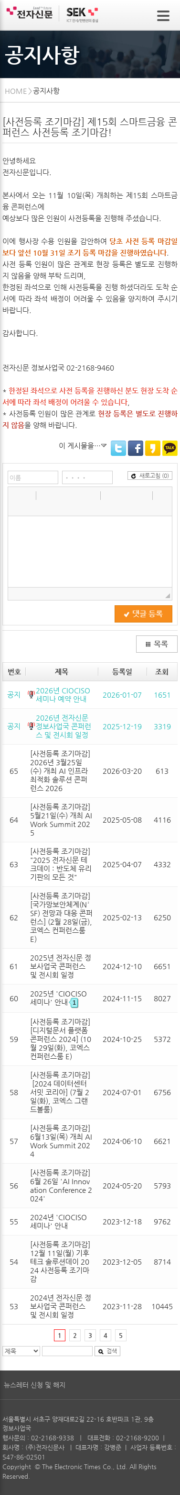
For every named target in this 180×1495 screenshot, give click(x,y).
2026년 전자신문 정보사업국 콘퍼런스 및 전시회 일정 (63, 726)
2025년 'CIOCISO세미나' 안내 (58, 997)
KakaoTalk (170, 448)
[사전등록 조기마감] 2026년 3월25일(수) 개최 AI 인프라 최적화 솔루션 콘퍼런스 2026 (60, 770)
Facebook (135, 448)
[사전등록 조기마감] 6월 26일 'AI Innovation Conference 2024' (61, 1185)
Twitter (118, 448)
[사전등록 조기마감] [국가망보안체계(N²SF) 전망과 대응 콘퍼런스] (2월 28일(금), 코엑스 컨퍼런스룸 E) (61, 917)
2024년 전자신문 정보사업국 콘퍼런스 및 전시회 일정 (60, 1306)
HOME (16, 91)
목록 (156, 644)
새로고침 (150, 475)
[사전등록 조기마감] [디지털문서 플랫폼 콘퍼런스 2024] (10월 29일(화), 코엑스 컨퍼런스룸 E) (60, 1039)
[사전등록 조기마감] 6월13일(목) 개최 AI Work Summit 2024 (61, 1141)
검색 (107, 1351)
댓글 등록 (143, 614)
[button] (16, 495)
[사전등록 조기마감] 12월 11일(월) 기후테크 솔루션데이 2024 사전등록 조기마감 (60, 1261)
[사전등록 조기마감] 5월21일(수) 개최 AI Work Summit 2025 (61, 820)
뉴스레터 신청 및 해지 (34, 1385)
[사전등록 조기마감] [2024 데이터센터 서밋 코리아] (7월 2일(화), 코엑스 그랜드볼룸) (60, 1092)
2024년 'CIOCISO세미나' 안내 (58, 1221)
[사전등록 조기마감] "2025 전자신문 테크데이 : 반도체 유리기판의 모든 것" (61, 864)
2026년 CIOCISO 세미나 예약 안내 (63, 694)
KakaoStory (152, 448)
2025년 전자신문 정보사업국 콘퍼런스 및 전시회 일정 (60, 966)
